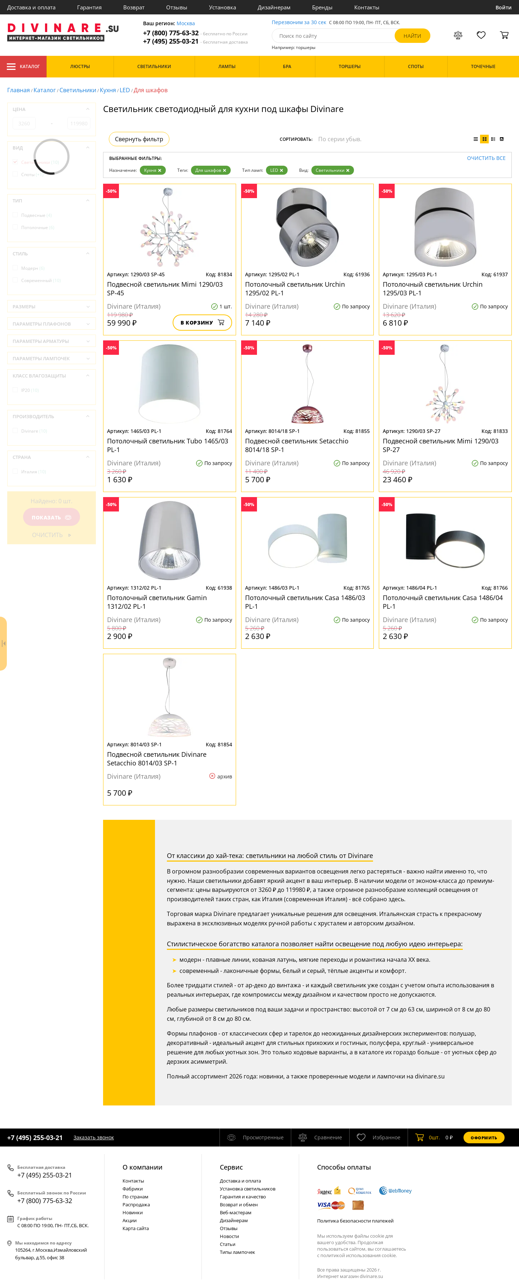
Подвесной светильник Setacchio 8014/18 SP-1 (297, 445)
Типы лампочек (237, 1252)
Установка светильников (247, 1188)
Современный (41, 280)
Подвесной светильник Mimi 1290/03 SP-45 (165, 288)
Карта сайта (136, 1228)
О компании (143, 1167)
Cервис (231, 1167)
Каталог (23, 66)
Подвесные (36, 215)
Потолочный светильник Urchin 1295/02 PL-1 (295, 288)
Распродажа (136, 1204)
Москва (186, 24)
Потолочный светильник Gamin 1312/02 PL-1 (157, 602)
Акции (130, 1220)
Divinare (34, 431)
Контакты (367, 7)
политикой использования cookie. (358, 1255)
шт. (427, 1137)
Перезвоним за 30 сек (299, 22)
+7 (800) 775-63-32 (195, 33)
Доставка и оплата (31, 7)
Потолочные (37, 227)
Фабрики (133, 1188)
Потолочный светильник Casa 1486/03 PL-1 (305, 602)
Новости (229, 1236)
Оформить (484, 1137)
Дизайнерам (274, 7)
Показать (51, 517)
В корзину (202, 322)
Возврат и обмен (239, 1204)
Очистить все (486, 158)
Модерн (33, 268)
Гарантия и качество (243, 1196)
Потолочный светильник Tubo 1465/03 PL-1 (167, 445)
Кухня (108, 90)
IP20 (30, 390)
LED (125, 90)
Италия (33, 472)
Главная (18, 90)
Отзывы (176, 7)
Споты (32, 174)
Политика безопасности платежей (355, 1220)
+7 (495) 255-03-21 (195, 41)
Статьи (227, 1244)
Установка (222, 7)
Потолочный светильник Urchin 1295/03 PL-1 (433, 288)
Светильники (77, 90)
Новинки (133, 1212)
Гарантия (89, 7)
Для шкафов (210, 170)
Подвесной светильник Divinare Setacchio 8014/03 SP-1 (157, 758)
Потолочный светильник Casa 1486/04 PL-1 (443, 602)
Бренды (322, 7)
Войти (504, 7)
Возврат (134, 7)
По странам (135, 1196)
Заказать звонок (94, 1137)
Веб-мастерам (236, 1212)
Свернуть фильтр (139, 139)
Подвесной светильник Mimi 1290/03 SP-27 (440, 445)
